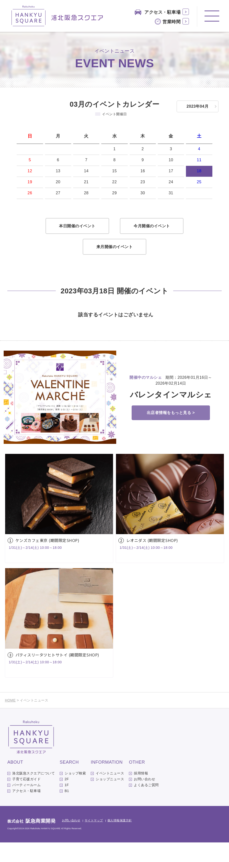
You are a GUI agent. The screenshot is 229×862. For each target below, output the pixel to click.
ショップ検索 (75, 793)
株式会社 (31, 841)
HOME (10, 720)
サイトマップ (94, 840)
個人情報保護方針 (119, 840)
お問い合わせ (144, 799)
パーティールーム (26, 804)
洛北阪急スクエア (57, 16)
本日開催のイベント (77, 245)
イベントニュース (110, 793)
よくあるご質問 (146, 804)
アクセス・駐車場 (162, 12)
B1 (67, 810)
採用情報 (141, 793)
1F (67, 804)
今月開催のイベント (152, 245)
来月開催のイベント (114, 266)
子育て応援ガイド (26, 799)
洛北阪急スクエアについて (33, 793)
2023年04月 (197, 106)
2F (67, 799)
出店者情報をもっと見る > (171, 432)
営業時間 (171, 21)
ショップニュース (110, 799)
